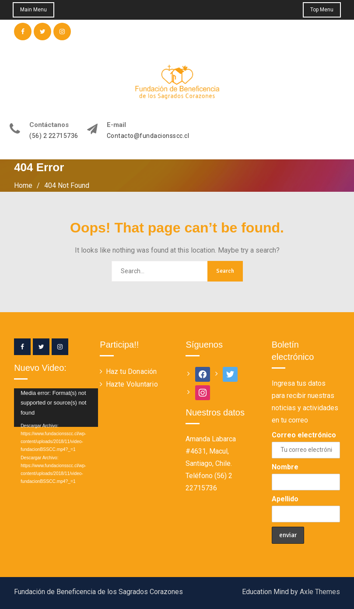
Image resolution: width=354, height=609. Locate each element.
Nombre (285, 467)
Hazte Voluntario (132, 384)
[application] (48, 407)
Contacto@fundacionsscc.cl (148, 136)
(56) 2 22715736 (53, 136)
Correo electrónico (304, 435)
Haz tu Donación (131, 371)
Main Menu (34, 10)
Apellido (285, 499)
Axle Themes (320, 592)
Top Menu (321, 10)
